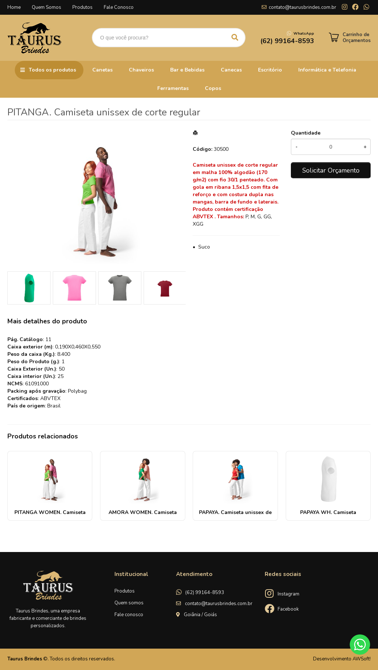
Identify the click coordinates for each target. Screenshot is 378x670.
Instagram (288, 594)
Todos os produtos (52, 69)
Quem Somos (46, 7)
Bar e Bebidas (187, 69)
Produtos (82, 7)
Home (14, 7)
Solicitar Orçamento (331, 170)
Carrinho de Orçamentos (357, 38)
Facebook (288, 609)
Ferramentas (173, 88)
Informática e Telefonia (327, 69)
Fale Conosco (119, 7)
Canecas (231, 69)
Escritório (270, 69)
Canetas (102, 69)
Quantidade (305, 132)
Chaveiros (141, 69)
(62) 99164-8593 (204, 592)
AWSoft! (362, 659)
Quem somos (129, 603)
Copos (213, 88)
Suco (204, 246)
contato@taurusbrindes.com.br (302, 7)
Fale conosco (128, 614)
